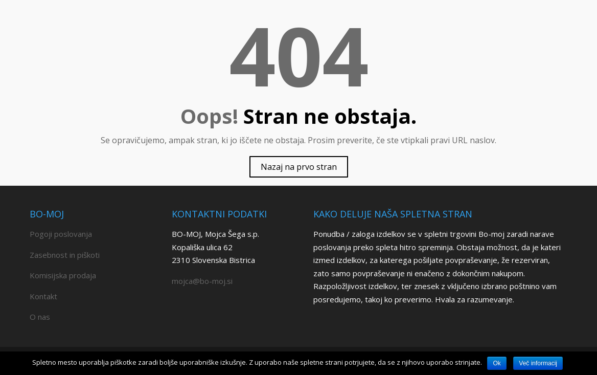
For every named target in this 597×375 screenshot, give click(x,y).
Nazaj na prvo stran (299, 166)
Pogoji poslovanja (61, 234)
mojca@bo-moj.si (202, 281)
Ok (496, 363)
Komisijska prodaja (63, 275)
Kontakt (43, 296)
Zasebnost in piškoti (65, 255)
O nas (40, 317)
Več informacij (538, 363)
